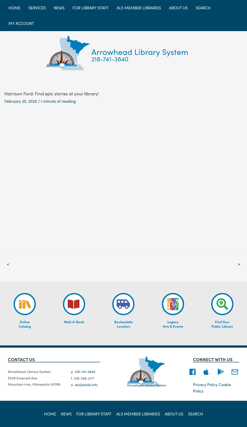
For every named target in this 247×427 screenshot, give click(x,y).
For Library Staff (94, 413)
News (66, 413)
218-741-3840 (110, 58)
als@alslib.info (86, 384)
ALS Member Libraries (138, 413)
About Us (173, 413)
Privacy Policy (205, 384)
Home (51, 413)
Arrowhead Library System (139, 51)
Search (194, 413)
